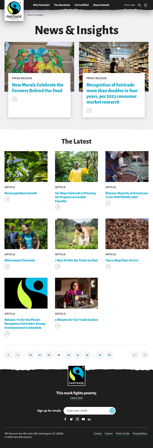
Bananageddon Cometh (20, 193)
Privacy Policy (140, 433)
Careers (109, 433)
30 (70, 355)
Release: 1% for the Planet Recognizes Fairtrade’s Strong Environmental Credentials (24, 323)
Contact (98, 433)
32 (88, 355)
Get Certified (82, 5)
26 (31, 355)
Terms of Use (123, 433)
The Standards (62, 5)
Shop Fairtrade (101, 5)
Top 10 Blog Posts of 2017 (121, 260)
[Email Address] (89, 411)
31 (79, 355)
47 (101, 355)
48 (110, 355)
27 (41, 355)
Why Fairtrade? (41, 5)
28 (50, 355)
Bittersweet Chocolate (19, 260)
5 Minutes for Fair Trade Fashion (76, 320)
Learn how (76, 398)
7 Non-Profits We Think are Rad (76, 260)
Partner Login (129, 5)
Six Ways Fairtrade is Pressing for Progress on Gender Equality (75, 197)
